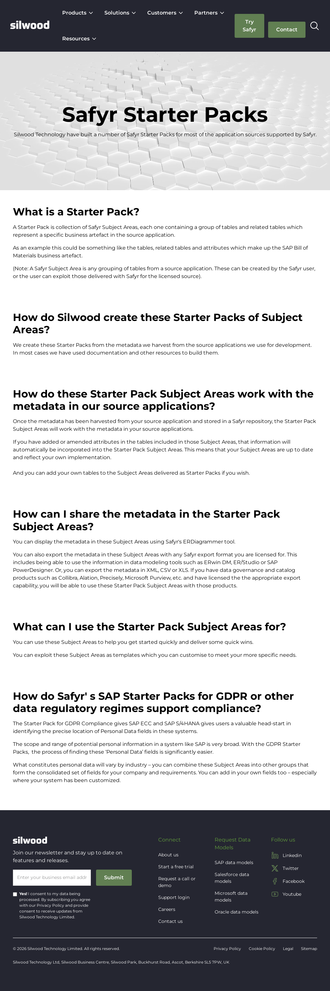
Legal (288, 948)
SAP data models (234, 862)
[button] (78, 13)
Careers (166, 909)
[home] (29, 26)
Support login (173, 897)
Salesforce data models (232, 878)
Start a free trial (176, 867)
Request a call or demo (177, 882)
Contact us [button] (170, 921)
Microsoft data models (231, 896)
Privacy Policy (50, 905)
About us (168, 855)
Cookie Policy (262, 948)
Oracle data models (236, 912)
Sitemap (309, 948)
